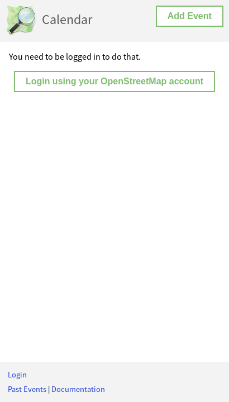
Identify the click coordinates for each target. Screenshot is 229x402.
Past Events (27, 389)
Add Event (190, 16)
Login (17, 375)
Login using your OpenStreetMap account (114, 81)
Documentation (78, 389)
